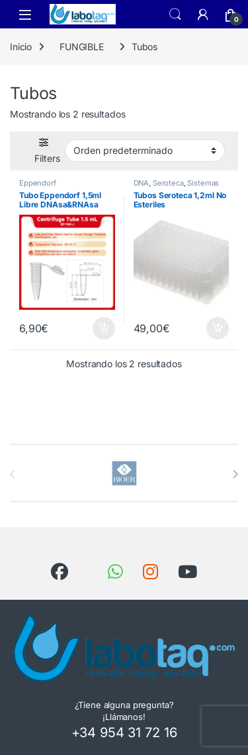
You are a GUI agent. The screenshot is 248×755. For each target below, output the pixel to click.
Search (175, 14)
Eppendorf (37, 183)
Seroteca (168, 183)
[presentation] (235, 474)
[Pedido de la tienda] (145, 150)
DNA (141, 183)
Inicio (21, 46)
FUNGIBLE (82, 46)
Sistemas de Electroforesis (177, 187)
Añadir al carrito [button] (104, 328)
